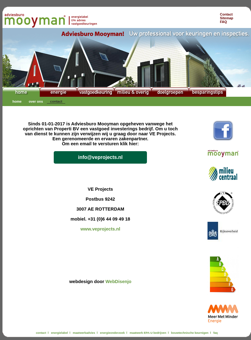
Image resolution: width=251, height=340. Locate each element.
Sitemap (226, 18)
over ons (36, 101)
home (16, 101)
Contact (226, 14)
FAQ (223, 22)
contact (56, 101)
